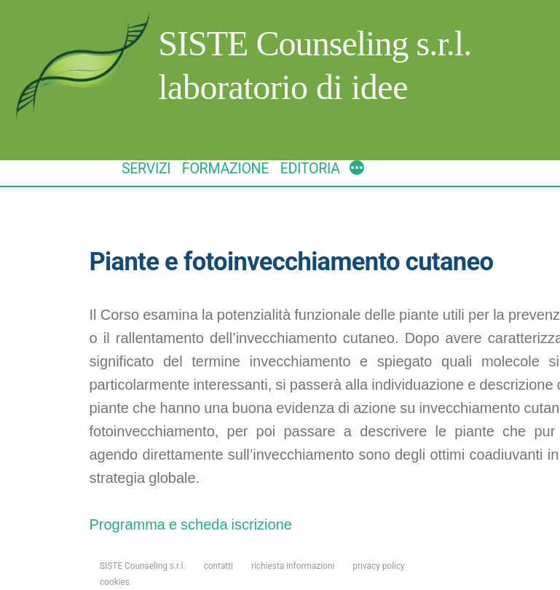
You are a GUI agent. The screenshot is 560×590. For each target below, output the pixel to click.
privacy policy (378, 566)
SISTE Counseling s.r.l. (314, 43)
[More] (357, 169)
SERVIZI (146, 168)
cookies (115, 582)
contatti (219, 566)
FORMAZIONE (225, 168)
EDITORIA (310, 168)
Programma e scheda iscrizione (190, 525)
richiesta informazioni (292, 566)
